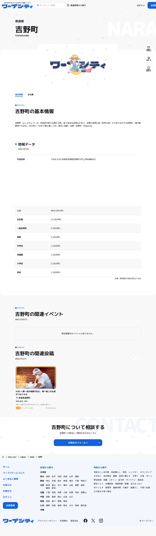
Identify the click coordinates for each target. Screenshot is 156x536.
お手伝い (97, 476)
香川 (54, 501)
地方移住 (107, 476)
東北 (42, 476)
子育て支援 (145, 487)
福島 (77, 476)
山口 (71, 496)
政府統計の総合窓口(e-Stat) (130, 278)
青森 (48, 476)
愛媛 (59, 501)
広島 (65, 496)
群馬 (65, 480)
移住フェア (98, 484)
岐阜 (83, 485)
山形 (71, 476)
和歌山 (84, 492)
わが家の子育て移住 (102, 491)
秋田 (59, 476)
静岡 (48, 487)
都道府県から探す (76, 5)
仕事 (142, 476)
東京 (71, 480)
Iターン (149, 476)
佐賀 (54, 505)
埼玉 (48, 480)
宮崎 (77, 505)
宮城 (65, 476)
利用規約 (64, 520)
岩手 (54, 476)
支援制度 (109, 484)
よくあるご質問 (10, 478)
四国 (42, 501)
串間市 (108, 487)
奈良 (77, 492)
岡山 (59, 496)
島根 (54, 496)
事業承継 (119, 484)
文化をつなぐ (136, 484)
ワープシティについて (14, 472)
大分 (71, 505)
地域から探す (12, 457)
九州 (42, 505)
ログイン (141, 5)
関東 (42, 480)
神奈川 (84, 480)
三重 (48, 492)
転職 (127, 484)
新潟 (48, 485)
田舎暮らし (116, 472)
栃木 (59, 480)
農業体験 (117, 487)
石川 (59, 485)
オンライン (131, 480)
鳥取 (48, 496)
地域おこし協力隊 (101, 472)
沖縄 (42, 509)
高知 (65, 501)
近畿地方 (23, 457)
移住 (125, 472)
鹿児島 (84, 505)
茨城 (54, 480)
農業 (115, 476)
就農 (105, 480)
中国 (42, 496)
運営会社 (74, 520)
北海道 (43, 472)
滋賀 (54, 492)
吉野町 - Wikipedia (84, 125)
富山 (54, 485)
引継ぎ (126, 487)
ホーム (6, 466)
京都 (59, 492)
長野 (77, 485)
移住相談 (97, 480)
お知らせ (7, 484)
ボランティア (146, 472)
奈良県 (32, 457)
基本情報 (19, 94)
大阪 (65, 492)
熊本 (65, 505)
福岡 (48, 505)
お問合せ (7, 491)
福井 (65, 485)
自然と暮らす (124, 476)
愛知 (54, 487)
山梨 (71, 485)
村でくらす (98, 487)
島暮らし (134, 487)
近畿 (42, 492)
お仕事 (30, 94)
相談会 (140, 480)
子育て (135, 476)
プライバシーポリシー (47, 520)
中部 (42, 485)
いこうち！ (133, 472)
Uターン (112, 480)
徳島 (48, 501)
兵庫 (71, 492)
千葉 (77, 480)
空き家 (121, 480)
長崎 (59, 505)
